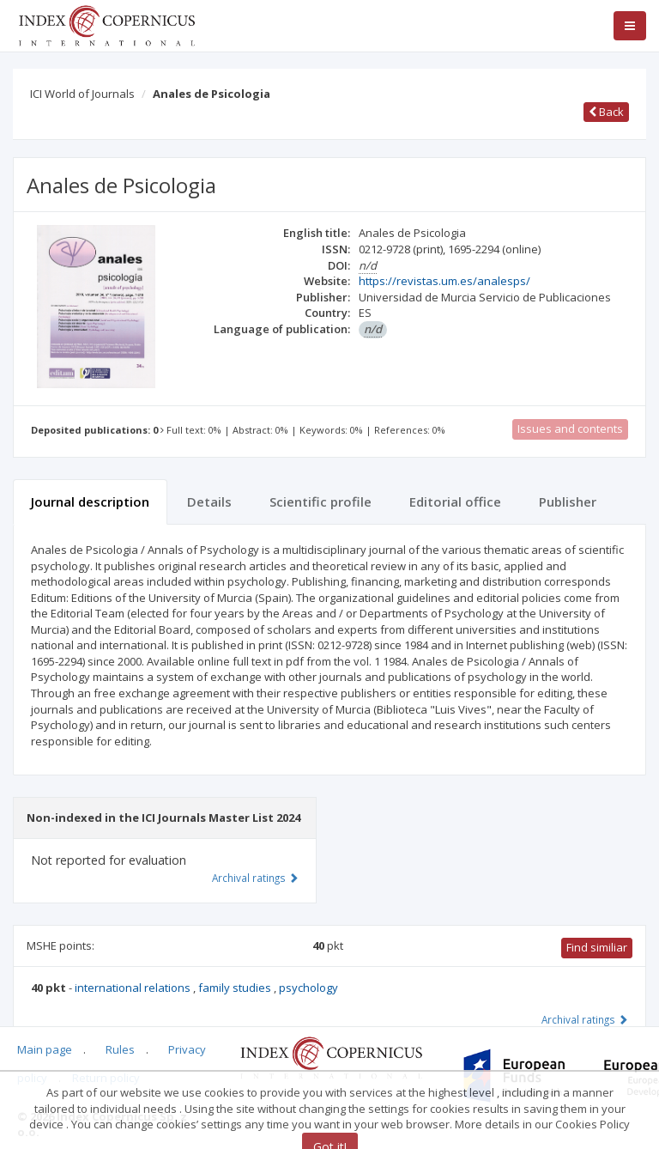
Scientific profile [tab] (320, 501)
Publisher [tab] (567, 501)
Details (209, 501)
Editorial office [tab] (455, 501)
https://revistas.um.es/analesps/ (444, 281)
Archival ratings (584, 1019)
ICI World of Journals (82, 93)
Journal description (90, 501)
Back (606, 111)
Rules (120, 1049)
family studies (236, 987)
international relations (134, 987)
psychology (308, 987)
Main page (44, 1049)
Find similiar (596, 947)
